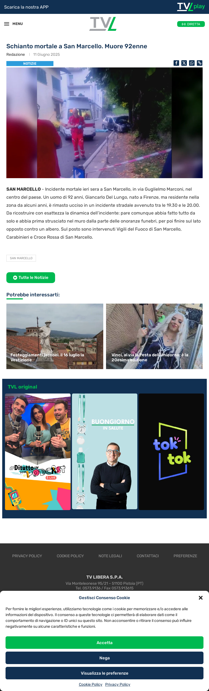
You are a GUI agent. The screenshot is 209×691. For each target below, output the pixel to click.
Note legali (110, 556)
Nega (104, 657)
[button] (200, 598)
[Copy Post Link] (199, 63)
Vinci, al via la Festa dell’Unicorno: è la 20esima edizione (150, 357)
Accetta (105, 642)
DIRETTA (193, 24)
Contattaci (148, 556)
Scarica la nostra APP (26, 7)
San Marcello (21, 258)
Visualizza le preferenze (104, 673)
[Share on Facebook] (176, 63)
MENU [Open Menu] (14, 24)
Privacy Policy (117, 684)
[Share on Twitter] (184, 63)
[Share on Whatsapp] (192, 63)
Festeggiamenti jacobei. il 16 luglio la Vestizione (47, 357)
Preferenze (185, 556)
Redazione (15, 54)
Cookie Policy (90, 684)
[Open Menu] (6, 23)
